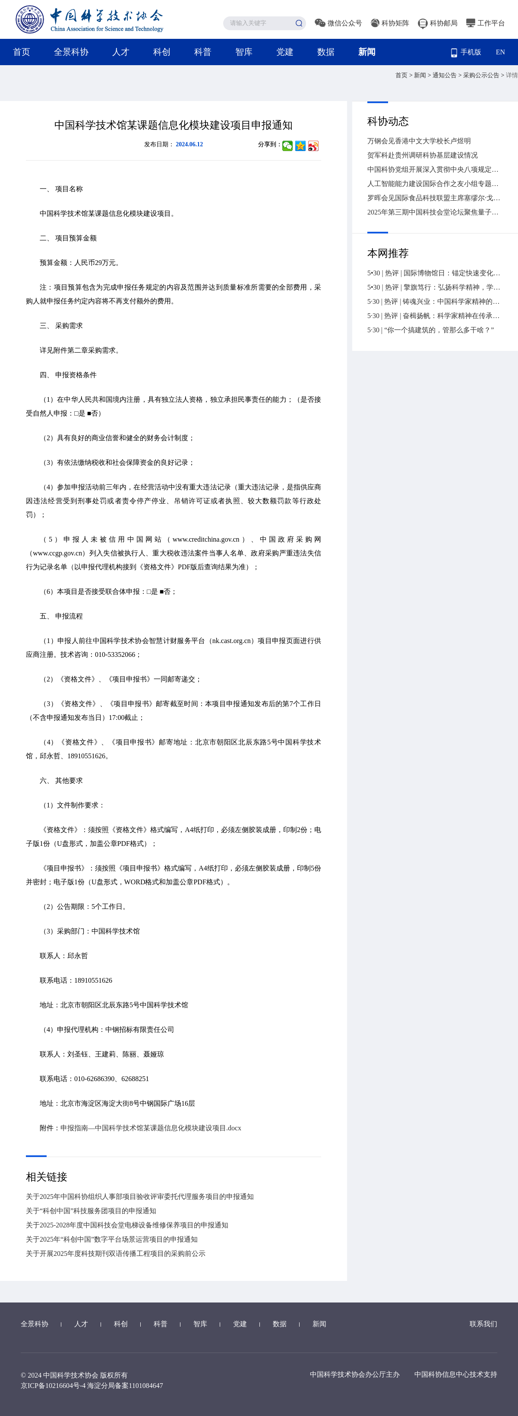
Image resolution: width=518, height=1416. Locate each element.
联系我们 (483, 1324)
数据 (326, 52)
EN (500, 52)
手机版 (466, 52)
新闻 (367, 52)
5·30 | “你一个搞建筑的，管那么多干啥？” (430, 330)
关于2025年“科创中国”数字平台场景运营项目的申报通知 (112, 1239)
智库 (244, 52)
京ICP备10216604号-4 (53, 1385)
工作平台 (485, 23)
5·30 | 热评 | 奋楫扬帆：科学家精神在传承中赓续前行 (435, 315)
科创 (162, 52)
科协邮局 (438, 23)
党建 (285, 52)
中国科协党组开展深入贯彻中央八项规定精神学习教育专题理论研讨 (435, 169)
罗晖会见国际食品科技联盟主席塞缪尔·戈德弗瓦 (435, 198)
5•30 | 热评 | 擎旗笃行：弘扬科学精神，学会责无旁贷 (435, 287)
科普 (203, 52)
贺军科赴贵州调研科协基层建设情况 (422, 155)
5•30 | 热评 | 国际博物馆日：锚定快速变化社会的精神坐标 (435, 273)
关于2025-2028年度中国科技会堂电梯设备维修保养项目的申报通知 (127, 1225)
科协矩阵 (390, 23)
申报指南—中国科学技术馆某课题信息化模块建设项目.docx (150, 1128)
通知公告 (445, 75)
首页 (21, 52)
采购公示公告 (482, 75)
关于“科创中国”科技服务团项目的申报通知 (91, 1210)
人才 (121, 52)
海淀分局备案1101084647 (125, 1385)
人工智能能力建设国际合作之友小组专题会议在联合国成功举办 (435, 183)
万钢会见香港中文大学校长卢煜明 (419, 141)
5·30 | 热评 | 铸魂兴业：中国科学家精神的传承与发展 (435, 301)
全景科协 (71, 52)
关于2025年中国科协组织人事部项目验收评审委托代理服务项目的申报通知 (140, 1196)
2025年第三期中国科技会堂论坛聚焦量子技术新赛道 (435, 212)
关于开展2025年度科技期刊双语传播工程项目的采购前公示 (115, 1253)
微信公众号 (338, 23)
